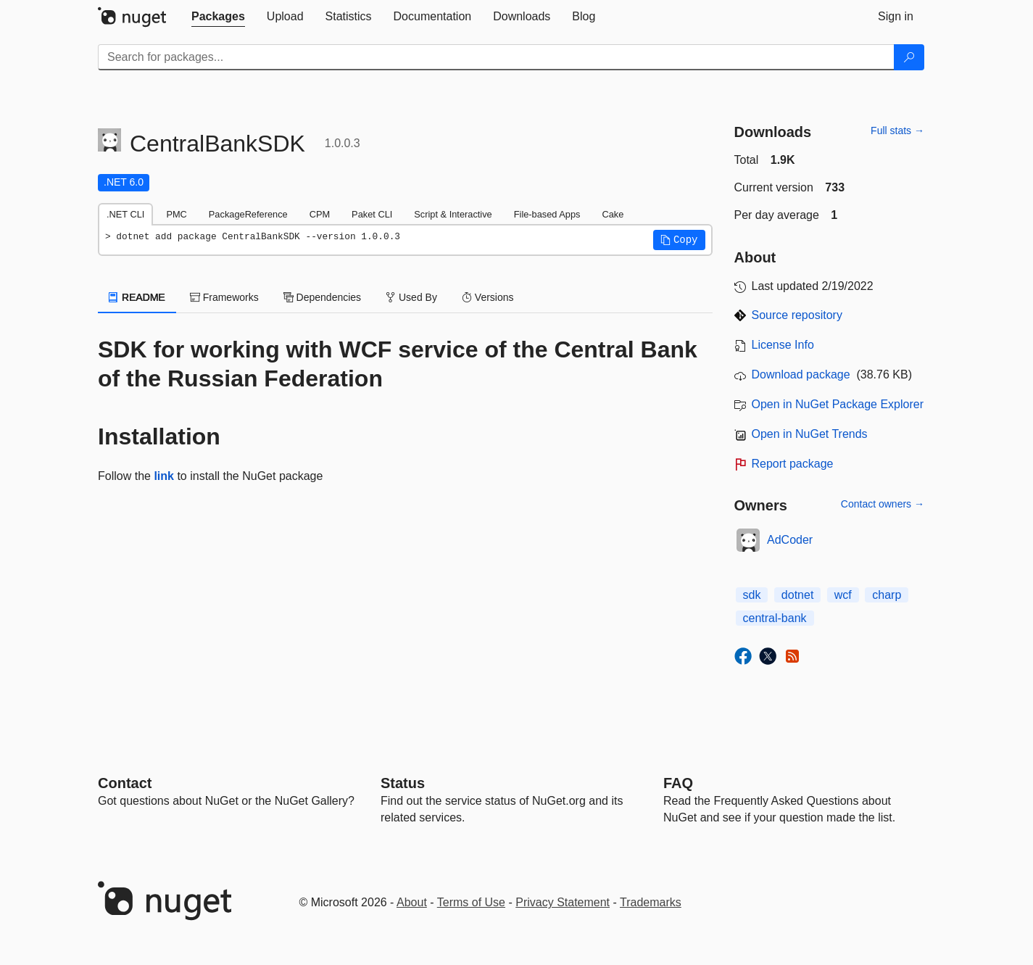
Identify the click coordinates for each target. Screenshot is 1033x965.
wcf (843, 595)
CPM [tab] (320, 214)
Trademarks (650, 902)
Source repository (797, 315)
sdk (752, 595)
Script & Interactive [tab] (452, 214)
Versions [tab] (488, 297)
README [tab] (137, 297)
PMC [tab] (176, 214)
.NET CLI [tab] (125, 214)
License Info (783, 345)
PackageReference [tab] (248, 214)
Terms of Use (471, 902)
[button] (679, 240)
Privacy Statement (562, 902)
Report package (793, 463)
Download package (801, 374)
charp (886, 595)
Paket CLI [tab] (372, 214)
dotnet (797, 595)
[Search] (909, 57)
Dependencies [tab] (322, 297)
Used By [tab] (411, 297)
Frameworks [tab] (224, 297)
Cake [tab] (612, 214)
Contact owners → (882, 504)
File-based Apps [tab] (547, 214)
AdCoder (790, 540)
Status (403, 783)
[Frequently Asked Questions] (678, 783)
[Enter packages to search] (496, 57)
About (412, 902)
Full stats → (897, 130)
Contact (125, 783)
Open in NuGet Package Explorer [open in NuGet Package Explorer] (838, 404)
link (164, 476)
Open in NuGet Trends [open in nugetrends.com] (810, 434)
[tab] (218, 17)
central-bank (775, 618)
